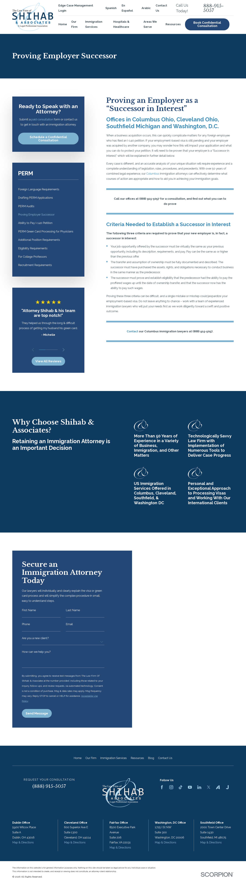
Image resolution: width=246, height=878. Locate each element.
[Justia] (227, 787)
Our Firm (90, 758)
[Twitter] (209, 787)
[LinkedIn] (199, 787)
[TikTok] (180, 787)
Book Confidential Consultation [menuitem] (207, 24)
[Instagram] (171, 787)
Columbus (152, 173)
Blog (151, 758)
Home (77, 758)
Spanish (111, 8)
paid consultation (42, 119)
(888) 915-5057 (49, 786)
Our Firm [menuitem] (74, 24)
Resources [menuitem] (173, 24)
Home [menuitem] (62, 24)
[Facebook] (162, 787)
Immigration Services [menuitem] (93, 24)
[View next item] (63, 349)
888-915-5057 (213, 8)
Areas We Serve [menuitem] (150, 24)
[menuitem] (48, 189)
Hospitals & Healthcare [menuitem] (121, 24)
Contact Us (165, 758)
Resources (137, 758)
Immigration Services (113, 758)
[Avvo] (218, 787)
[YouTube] (190, 787)
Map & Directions (23, 842)
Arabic (146, 8)
